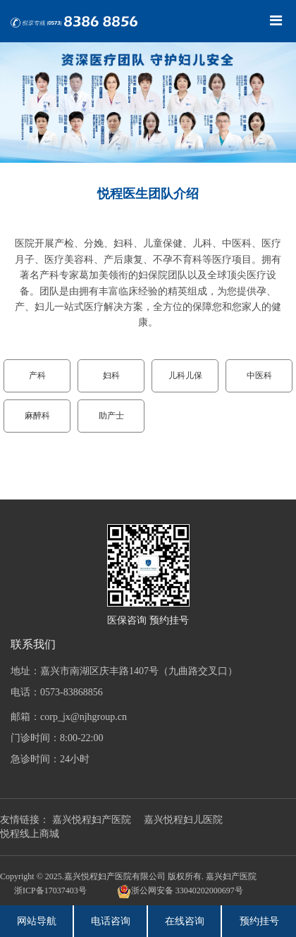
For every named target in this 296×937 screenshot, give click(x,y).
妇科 (111, 375)
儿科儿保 (185, 375)
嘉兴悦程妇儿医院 (183, 819)
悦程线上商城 (29, 834)
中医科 (259, 375)
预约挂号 (259, 921)
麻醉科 (37, 416)
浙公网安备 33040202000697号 (180, 891)
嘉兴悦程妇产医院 (91, 819)
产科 (37, 375)
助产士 (111, 416)
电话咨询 (110, 921)
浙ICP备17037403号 (50, 890)
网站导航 (36, 921)
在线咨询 (184, 921)
